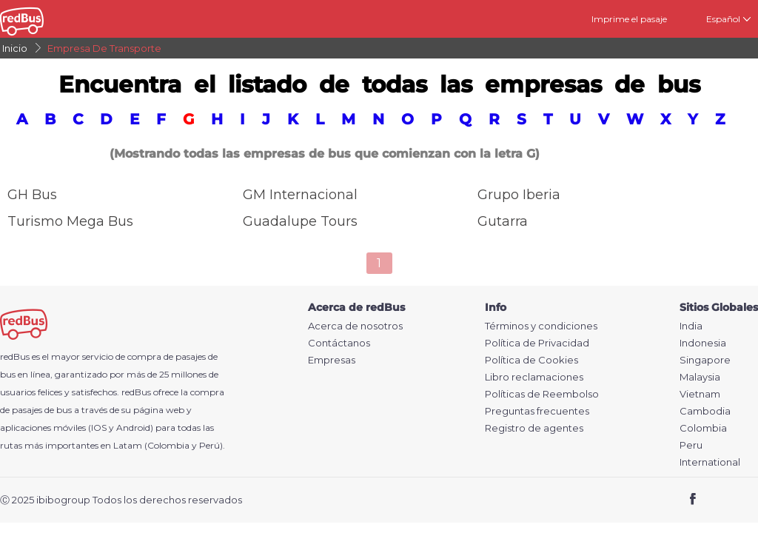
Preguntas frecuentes (537, 411)
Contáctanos (339, 343)
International (710, 462)
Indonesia (703, 343)
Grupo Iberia (518, 195)
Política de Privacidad (537, 343)
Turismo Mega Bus (70, 221)
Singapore (705, 360)
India (691, 326)
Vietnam (700, 394)
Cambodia (705, 411)
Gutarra (502, 221)
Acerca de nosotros (355, 326)
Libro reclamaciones (534, 377)
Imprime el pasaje (629, 18)
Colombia (703, 428)
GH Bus (32, 195)
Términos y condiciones (541, 326)
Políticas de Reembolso (542, 394)
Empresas (331, 360)
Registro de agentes (534, 428)
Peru (691, 445)
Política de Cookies (531, 360)
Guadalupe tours (300, 221)
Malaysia (700, 377)
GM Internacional (300, 195)
